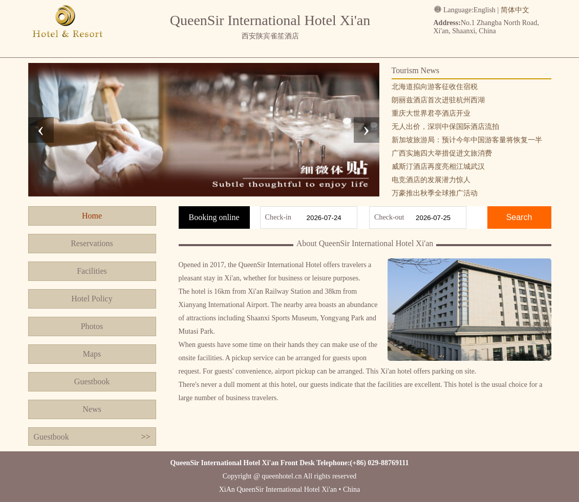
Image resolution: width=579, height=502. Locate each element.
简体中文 (515, 10)
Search (519, 217)
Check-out (389, 217)
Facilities (92, 271)
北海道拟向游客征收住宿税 (435, 87)
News (91, 409)
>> (145, 436)
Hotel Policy (91, 298)
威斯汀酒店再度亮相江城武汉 (438, 166)
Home (92, 215)
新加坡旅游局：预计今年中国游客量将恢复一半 (467, 140)
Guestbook (92, 381)
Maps (92, 354)
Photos (92, 326)
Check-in (278, 217)
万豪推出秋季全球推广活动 (435, 193)
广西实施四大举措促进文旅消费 (442, 153)
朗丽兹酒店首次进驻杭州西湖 (438, 100)
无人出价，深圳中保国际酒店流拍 (445, 126)
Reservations (92, 243)
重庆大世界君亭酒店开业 (431, 113)
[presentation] (41, 130)
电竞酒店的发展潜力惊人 (431, 180)
